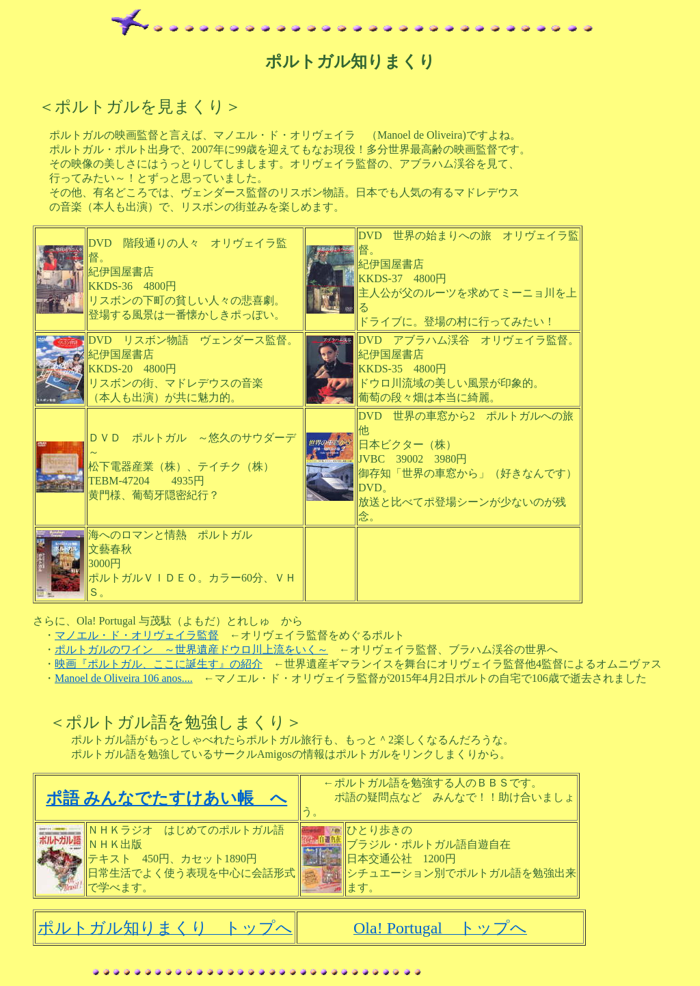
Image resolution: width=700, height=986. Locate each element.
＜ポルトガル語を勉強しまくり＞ (175, 722)
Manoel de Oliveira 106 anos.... (124, 678)
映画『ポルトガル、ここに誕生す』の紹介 (158, 664)
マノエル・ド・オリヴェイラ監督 (137, 635)
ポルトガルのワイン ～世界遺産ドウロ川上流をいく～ (191, 649)
